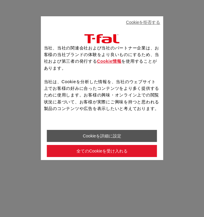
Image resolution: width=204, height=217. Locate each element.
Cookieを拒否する (143, 22)
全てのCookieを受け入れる (102, 151)
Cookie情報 (109, 61)
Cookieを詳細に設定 (102, 136)
